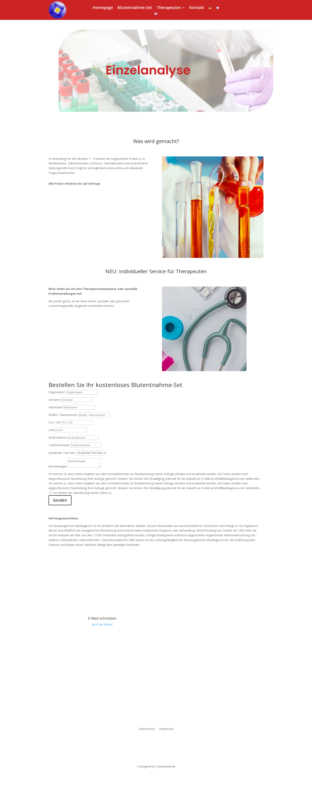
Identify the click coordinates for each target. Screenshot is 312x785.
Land (52, 430)
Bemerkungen (58, 466)
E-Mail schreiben (102, 618)
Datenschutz (146, 729)
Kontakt (196, 8)
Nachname (56, 407)
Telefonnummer (59, 445)
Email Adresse (58, 437)
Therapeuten (169, 8)
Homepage (103, 8)
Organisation (57, 392)
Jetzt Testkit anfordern (74, 195)
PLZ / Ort (54, 422)
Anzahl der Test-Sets (62, 452)
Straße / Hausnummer (63, 415)
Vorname (54, 400)
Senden (60, 500)
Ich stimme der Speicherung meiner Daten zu (82, 493)
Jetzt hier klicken (102, 624)
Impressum (166, 729)
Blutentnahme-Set (134, 8)
